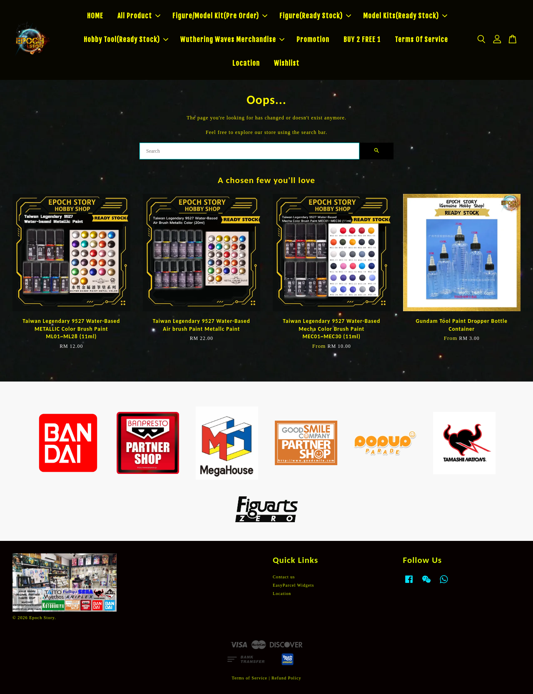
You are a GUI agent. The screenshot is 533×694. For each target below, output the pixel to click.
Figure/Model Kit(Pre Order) (219, 16)
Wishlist (286, 63)
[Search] (249, 151)
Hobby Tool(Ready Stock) (126, 39)
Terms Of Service (421, 39)
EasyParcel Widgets (293, 585)
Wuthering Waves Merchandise (232, 39)
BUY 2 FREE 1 (362, 39)
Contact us (284, 577)
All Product (138, 16)
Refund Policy (286, 678)
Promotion (312, 39)
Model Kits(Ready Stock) (405, 16)
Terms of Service (249, 678)
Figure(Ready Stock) (315, 16)
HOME (95, 16)
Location (246, 63)
